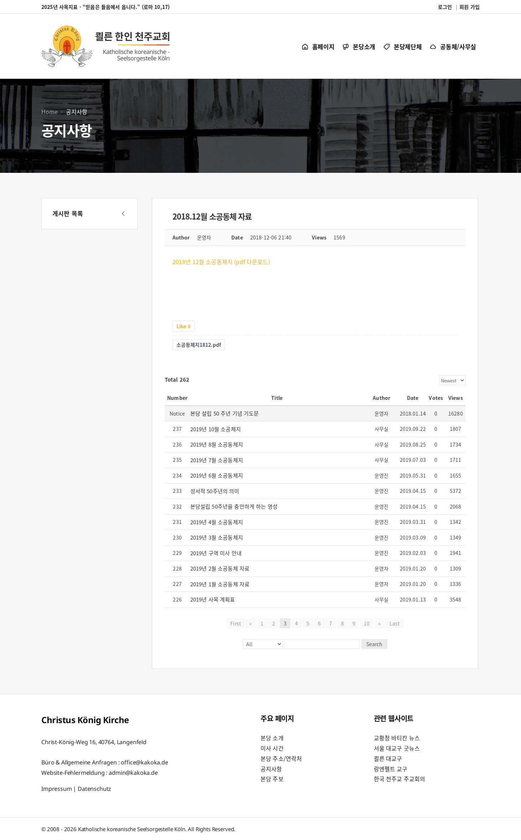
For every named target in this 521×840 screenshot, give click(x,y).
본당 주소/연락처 (281, 758)
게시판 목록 (67, 213)
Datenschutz (94, 789)
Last (394, 623)
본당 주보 (272, 778)
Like (183, 326)
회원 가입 (469, 6)
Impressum (56, 789)
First (235, 623)
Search (374, 644)
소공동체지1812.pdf (198, 344)
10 (367, 623)
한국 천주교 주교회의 (399, 778)
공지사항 (271, 768)
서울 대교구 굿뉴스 (397, 748)
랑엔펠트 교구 (391, 768)
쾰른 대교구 (388, 758)
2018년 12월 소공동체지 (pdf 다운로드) (221, 261)
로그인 (445, 6)
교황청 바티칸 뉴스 (397, 737)
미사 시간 (272, 748)
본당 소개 (272, 737)
